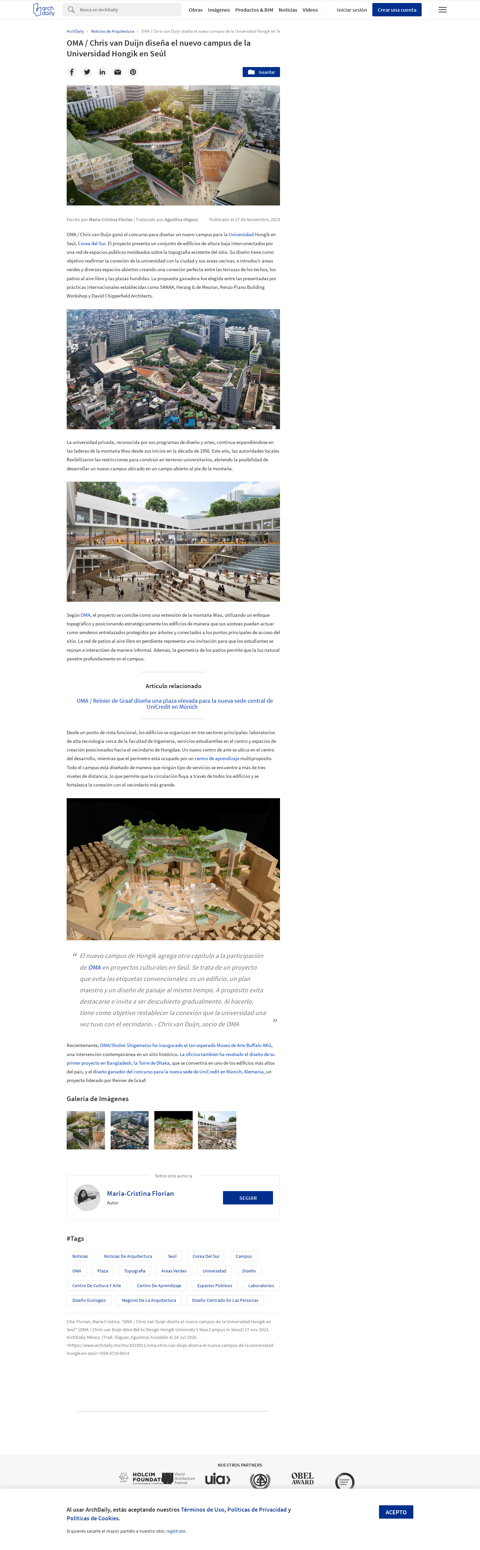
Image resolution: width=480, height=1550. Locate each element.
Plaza (102, 1271)
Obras (196, 9)
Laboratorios (261, 1285)
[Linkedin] (102, 72)
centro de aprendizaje (217, 758)
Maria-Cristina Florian (140, 1193)
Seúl (172, 1256)
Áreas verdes (174, 1271)
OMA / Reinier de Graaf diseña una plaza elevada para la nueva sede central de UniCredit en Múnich (175, 703)
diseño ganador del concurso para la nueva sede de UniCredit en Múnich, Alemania (178, 1071)
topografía (134, 1271)
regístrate (175, 1531)
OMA (85, 615)
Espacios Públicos (214, 1285)
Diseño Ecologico (89, 1300)
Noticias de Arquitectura (128, 1256)
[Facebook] (72, 72)
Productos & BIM (254, 9)
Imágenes (219, 9)
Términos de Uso (202, 1509)
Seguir (248, 1197)
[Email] (118, 72)
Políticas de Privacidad (257, 1509)
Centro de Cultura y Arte (96, 1285)
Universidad (241, 234)
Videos (310, 9)
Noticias (288, 9)
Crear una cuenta (397, 9)
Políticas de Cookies (93, 1518)
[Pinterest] (133, 72)
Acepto (396, 1512)
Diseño (249, 1271)
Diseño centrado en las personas (225, 1300)
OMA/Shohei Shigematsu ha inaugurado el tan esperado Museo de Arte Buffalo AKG (185, 1045)
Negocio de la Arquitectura (149, 1300)
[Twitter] (87, 72)
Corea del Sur (91, 243)
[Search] (130, 9)
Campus (244, 1256)
